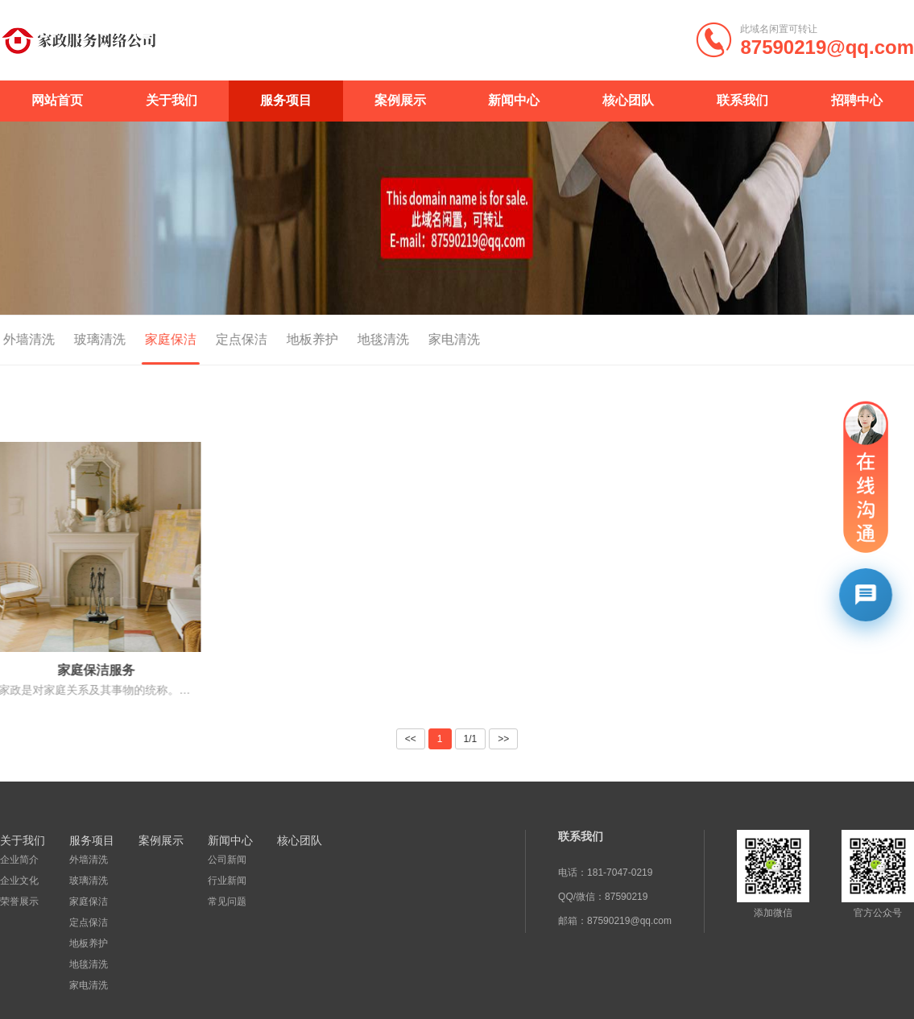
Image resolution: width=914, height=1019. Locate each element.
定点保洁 (225, 339)
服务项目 (286, 100)
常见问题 (225, 901)
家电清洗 (438, 339)
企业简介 (19, 859)
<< (410, 739)
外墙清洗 (87, 859)
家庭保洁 (154, 339)
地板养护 (296, 339)
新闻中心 (514, 100)
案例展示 (400, 100)
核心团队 (628, 100)
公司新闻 (225, 859)
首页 (853, 340)
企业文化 (19, 880)
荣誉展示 (19, 901)
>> (503, 739)
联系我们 (742, 100)
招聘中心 (857, 100)
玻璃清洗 (84, 339)
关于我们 (171, 100)
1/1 (471, 739)
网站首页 (57, 100)
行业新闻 (225, 880)
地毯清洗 (367, 339)
